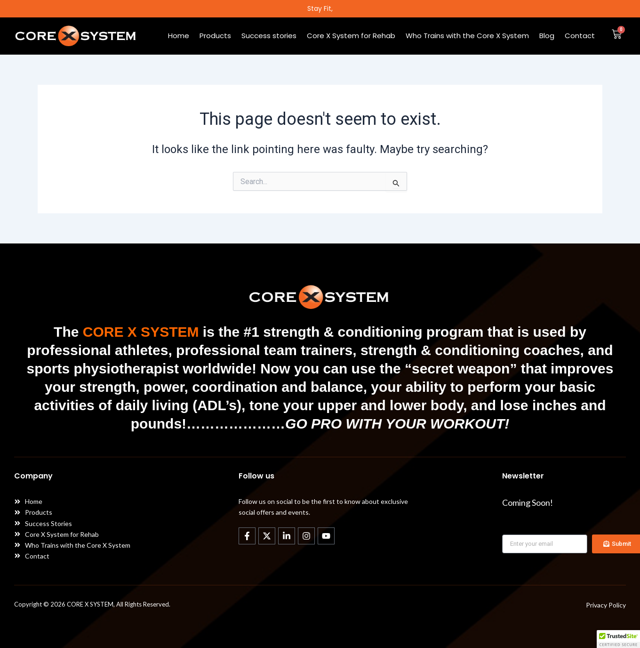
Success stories (268, 35)
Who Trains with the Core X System (467, 35)
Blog (546, 35)
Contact (580, 35)
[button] (618, 639)
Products (215, 35)
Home (178, 35)
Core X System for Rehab (351, 35)
